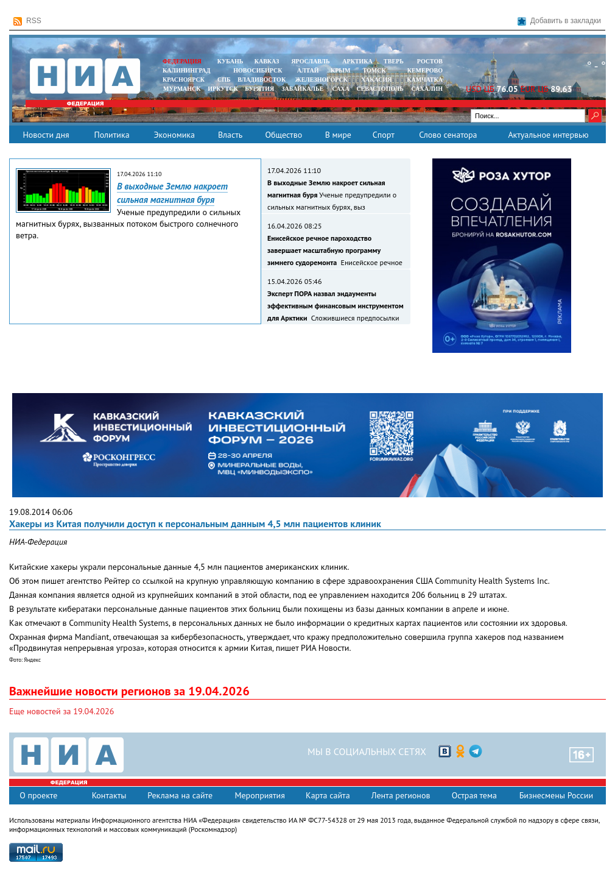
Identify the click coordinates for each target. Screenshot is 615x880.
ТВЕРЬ (394, 61)
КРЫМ (341, 70)
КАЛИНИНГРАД (186, 70)
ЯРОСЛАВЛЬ (310, 61)
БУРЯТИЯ (259, 88)
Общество (283, 134)
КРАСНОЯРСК (184, 79)
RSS (27, 21)
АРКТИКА (357, 61)
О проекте (38, 795)
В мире (338, 134)
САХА (340, 88)
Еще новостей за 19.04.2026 (61, 711)
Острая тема (474, 795)
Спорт (384, 134)
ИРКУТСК (222, 88)
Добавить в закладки (559, 21)
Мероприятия (259, 795)
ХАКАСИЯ (375, 79)
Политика (111, 134)
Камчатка (424, 79)
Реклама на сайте (180, 795)
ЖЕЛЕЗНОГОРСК (321, 79)
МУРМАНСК (182, 88)
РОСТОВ (430, 61)
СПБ (224, 79)
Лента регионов (400, 795)
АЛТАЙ (308, 70)
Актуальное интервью (548, 134)
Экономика (174, 134)
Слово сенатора (448, 134)
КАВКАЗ (267, 61)
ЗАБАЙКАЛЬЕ (303, 88)
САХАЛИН (427, 88)
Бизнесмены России (556, 795)
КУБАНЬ (230, 61)
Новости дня (46, 134)
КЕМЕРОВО (425, 70)
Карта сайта (328, 795)
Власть (230, 134)
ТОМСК (376, 70)
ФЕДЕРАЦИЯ (182, 61)
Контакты (109, 795)
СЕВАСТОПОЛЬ (379, 88)
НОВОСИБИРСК (257, 70)
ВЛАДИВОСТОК (261, 79)
